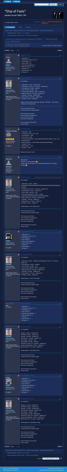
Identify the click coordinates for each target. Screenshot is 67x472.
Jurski (8, 231)
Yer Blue (8, 157)
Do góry (7, 446)
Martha (8, 129)
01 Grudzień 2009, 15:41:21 (27, 231)
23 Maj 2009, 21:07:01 (25, 78)
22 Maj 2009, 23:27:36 (25, 55)
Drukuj (60, 50)
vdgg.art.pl (44, 21)
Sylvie (27, 33)
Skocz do (40, 458)
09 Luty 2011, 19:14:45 (26, 303)
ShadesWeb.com (15, 470)
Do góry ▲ (61, 468)
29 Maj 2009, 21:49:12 (25, 128)
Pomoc (48, 468)
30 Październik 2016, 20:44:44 (27, 398)
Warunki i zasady (54, 468)
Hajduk (8, 55)
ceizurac (8, 78)
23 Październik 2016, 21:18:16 (27, 375)
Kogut (8, 375)
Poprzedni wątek (47, 45)
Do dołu (7, 50)
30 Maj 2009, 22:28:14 (25, 177)
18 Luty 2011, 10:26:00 (26, 326)
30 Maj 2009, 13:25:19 (25, 156)
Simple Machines (15, 468)
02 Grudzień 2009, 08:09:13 (27, 254)
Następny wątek (57, 45)
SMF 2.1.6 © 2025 (7, 468)
